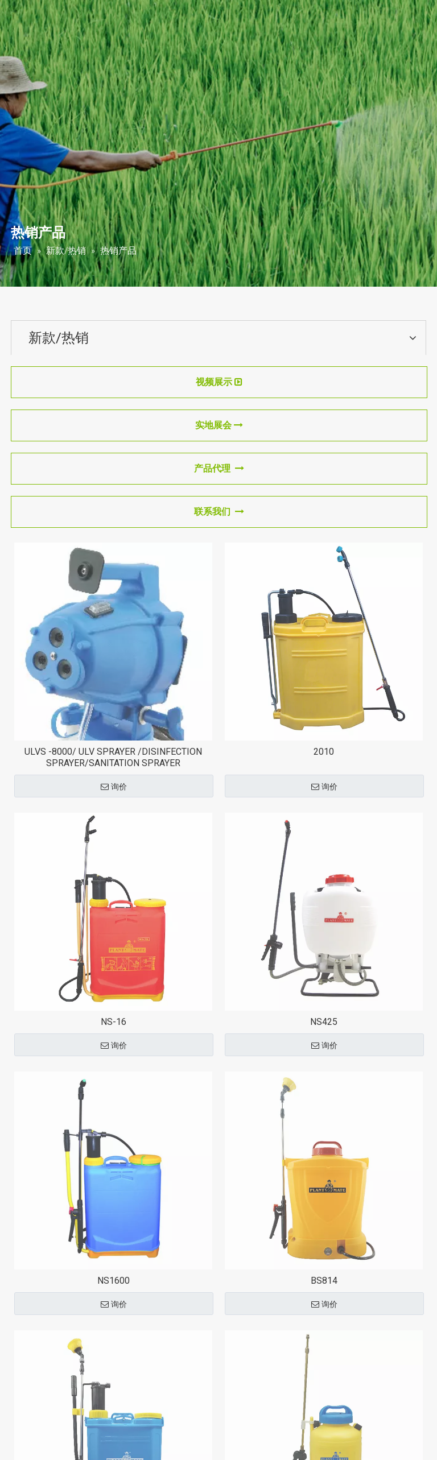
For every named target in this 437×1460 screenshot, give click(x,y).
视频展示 (219, 382)
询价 (114, 786)
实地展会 (219, 425)
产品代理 (219, 468)
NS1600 (113, 1280)
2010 (324, 751)
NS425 (323, 1021)
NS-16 (113, 1021)
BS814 (324, 1280)
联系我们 (219, 511)
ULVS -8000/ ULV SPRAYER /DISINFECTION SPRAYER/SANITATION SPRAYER (113, 757)
